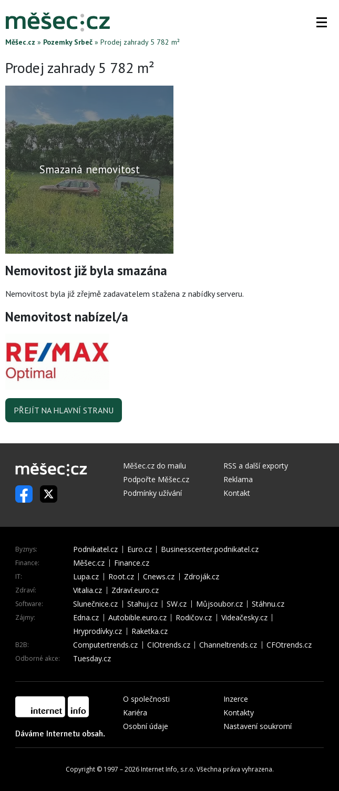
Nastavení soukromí (257, 726)
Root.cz (121, 576)
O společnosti (146, 699)
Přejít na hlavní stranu (64, 410)
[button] (321, 22)
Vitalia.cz (87, 590)
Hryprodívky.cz (97, 631)
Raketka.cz (149, 631)
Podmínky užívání (152, 493)
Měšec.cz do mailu (154, 466)
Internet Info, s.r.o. (168, 769)
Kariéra (135, 712)
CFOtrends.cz (289, 645)
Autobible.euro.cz (137, 617)
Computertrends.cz (105, 645)
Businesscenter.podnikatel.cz (210, 549)
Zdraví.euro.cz (135, 590)
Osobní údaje (145, 726)
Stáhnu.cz (268, 604)
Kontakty (238, 712)
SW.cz (177, 604)
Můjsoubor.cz (219, 604)
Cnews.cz (158, 576)
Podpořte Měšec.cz (156, 479)
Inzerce (235, 699)
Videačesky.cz (244, 617)
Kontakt (236, 493)
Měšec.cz (20, 42)
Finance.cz (131, 563)
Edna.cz (86, 617)
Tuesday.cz (92, 658)
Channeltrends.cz (228, 645)
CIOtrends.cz (168, 645)
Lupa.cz (86, 576)
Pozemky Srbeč (68, 42)
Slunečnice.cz (95, 604)
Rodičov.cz (194, 617)
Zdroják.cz (201, 576)
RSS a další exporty (255, 466)
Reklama (238, 479)
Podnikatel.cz (95, 549)
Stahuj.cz (142, 604)
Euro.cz (139, 549)
